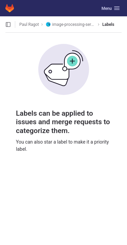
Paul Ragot (29, 24)
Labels (108, 24)
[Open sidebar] (8, 24)
